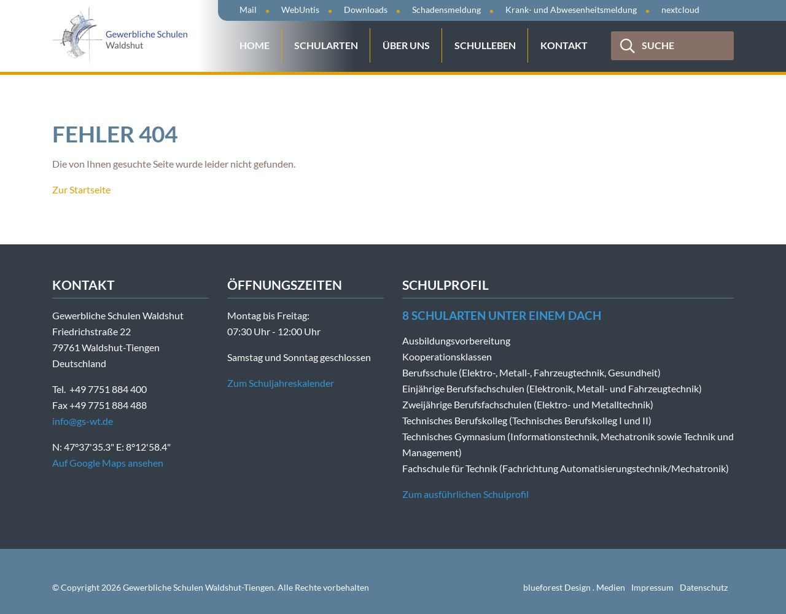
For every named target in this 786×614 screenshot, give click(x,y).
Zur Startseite (81, 189)
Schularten (326, 45)
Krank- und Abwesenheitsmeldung (571, 9)
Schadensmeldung (446, 9)
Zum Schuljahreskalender (280, 383)
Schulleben (485, 45)
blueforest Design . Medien (574, 587)
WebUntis (300, 9)
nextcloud (680, 9)
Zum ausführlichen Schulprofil (465, 494)
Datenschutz (704, 587)
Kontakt (564, 45)
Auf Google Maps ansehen (107, 462)
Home (254, 45)
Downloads (365, 9)
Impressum (652, 587)
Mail (248, 9)
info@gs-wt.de (82, 421)
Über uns (406, 45)
